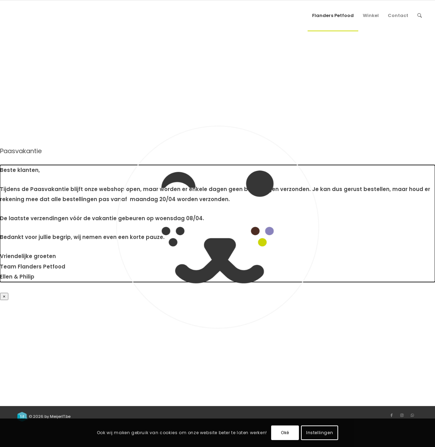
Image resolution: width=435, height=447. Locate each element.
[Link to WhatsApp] (412, 415)
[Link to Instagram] (402, 415)
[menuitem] (333, 15)
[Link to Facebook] (391, 415)
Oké (285, 433)
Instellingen (319, 433)
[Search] (419, 15)
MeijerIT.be (60, 416)
